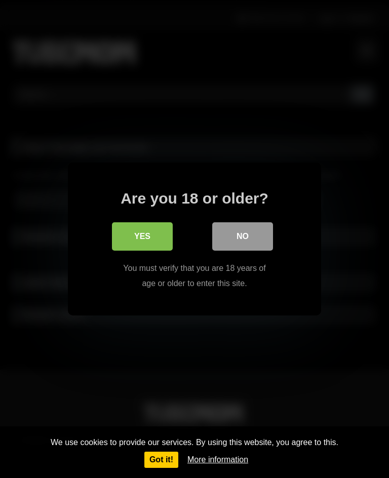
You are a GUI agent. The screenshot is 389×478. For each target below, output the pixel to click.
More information (217, 459)
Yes (142, 236)
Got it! (161, 459)
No (243, 236)
